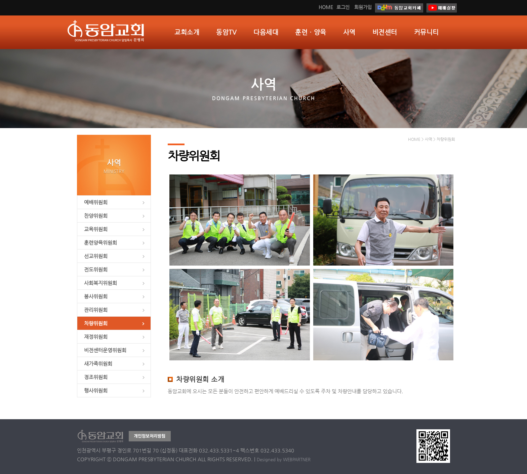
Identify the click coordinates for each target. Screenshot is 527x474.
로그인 (343, 7)
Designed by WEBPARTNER (284, 459)
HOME (326, 7)
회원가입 (363, 7)
